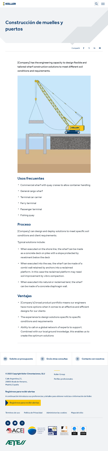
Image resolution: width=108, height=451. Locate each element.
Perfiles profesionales (63, 379)
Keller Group (59, 374)
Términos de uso (12, 413)
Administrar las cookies (56, 413)
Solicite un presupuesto (21, 359)
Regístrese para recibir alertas (24, 403)
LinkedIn (7, 423)
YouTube (15, 423)
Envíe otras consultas (57, 359)
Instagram (22, 423)
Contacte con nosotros (93, 359)
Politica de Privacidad (33, 413)
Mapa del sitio (77, 413)
